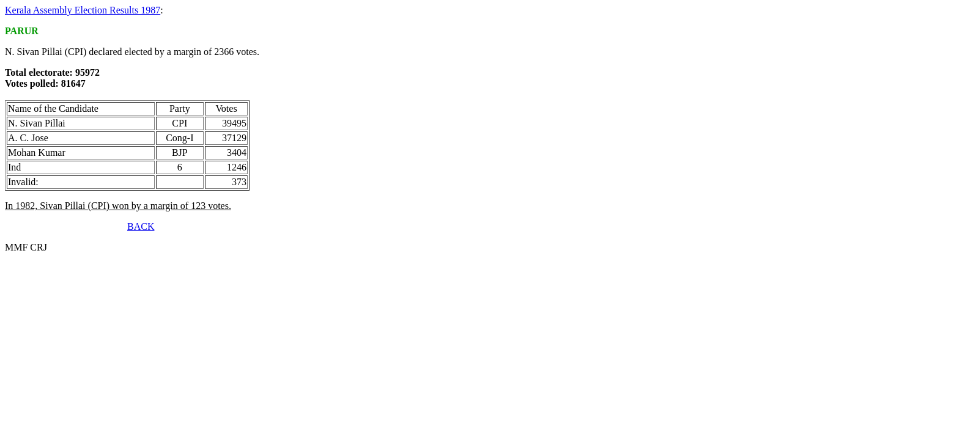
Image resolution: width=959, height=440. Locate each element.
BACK (140, 226)
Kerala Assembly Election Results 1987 (82, 10)
